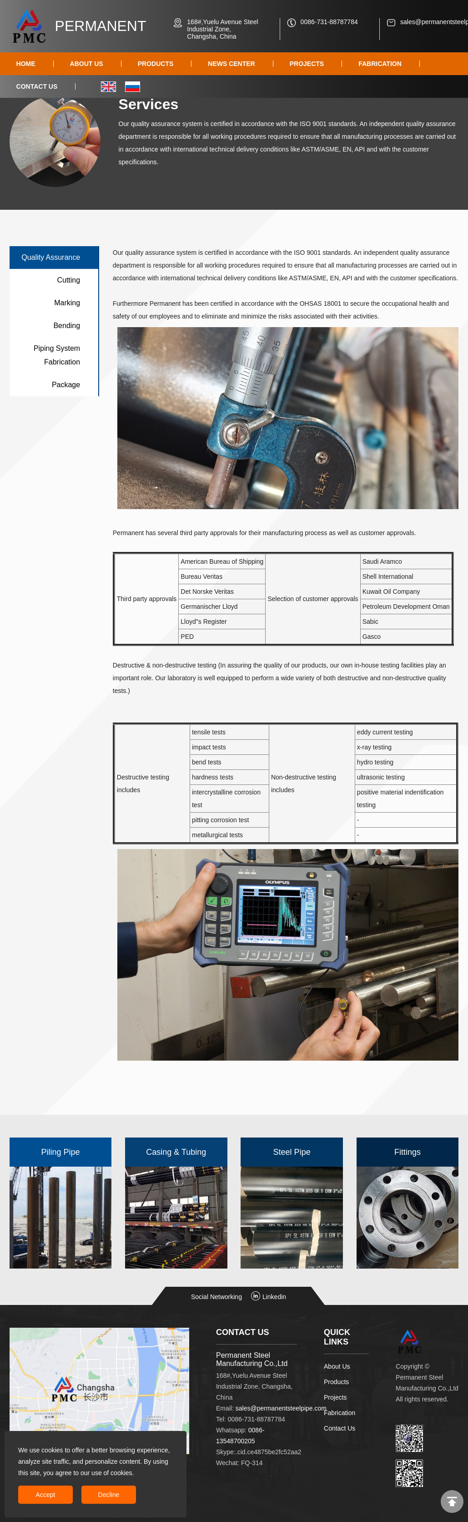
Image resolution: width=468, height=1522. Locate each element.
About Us (337, 1366)
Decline (109, 1494)
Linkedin (268, 1296)
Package (66, 385)
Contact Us (339, 1428)
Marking (67, 303)
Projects (335, 1397)
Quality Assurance (50, 257)
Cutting (68, 280)
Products (336, 1381)
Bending (66, 325)
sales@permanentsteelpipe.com (281, 1408)
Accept (45, 1494)
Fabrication (339, 1412)
